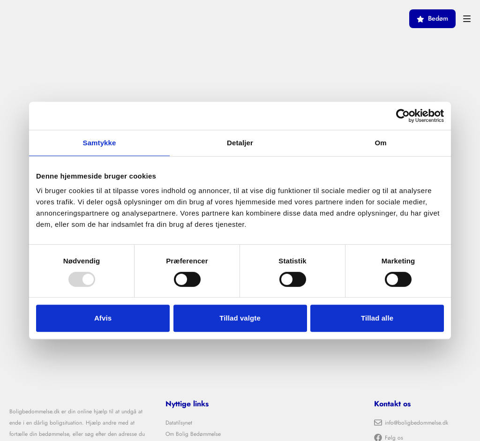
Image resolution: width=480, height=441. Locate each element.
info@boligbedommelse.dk (411, 422)
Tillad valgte (240, 318)
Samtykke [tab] (99, 143)
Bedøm (432, 18)
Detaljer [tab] (240, 143)
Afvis (103, 318)
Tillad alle (377, 318)
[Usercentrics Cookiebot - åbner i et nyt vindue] (403, 116)
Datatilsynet (178, 422)
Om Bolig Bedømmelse (193, 434)
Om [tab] (380, 143)
